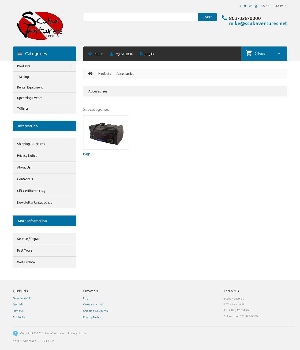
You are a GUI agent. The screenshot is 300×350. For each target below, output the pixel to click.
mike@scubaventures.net (258, 23)
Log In (87, 298)
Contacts (19, 317)
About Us (23, 167)
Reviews (18, 310)
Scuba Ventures (54, 333)
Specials (18, 304)
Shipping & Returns (31, 144)
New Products (22, 298)
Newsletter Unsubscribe (34, 202)
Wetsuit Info (26, 262)
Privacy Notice (27, 156)
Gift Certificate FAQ (31, 191)
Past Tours (25, 250)
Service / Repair (28, 239)
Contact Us (25, 179)
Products (104, 74)
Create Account (93, 304)
